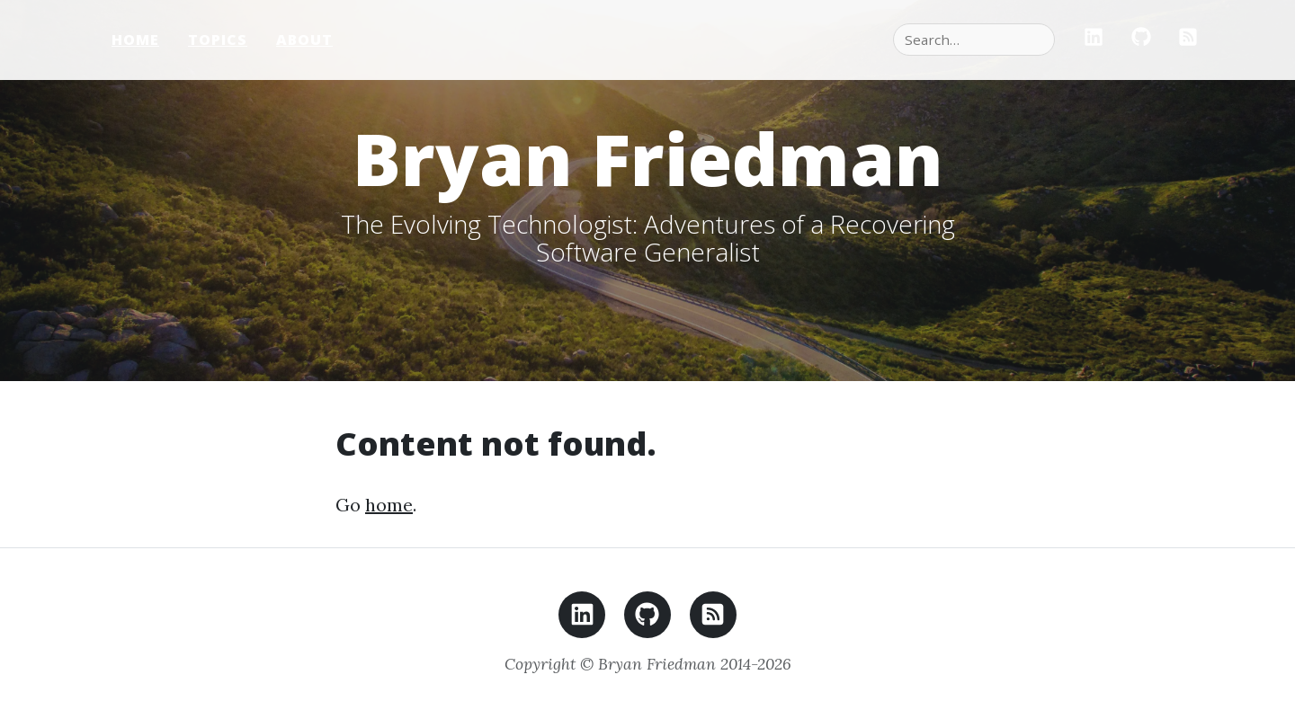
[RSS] (1188, 40)
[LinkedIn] (1093, 40)
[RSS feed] (713, 619)
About (304, 39)
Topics (217, 39)
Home (135, 39)
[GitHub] (1141, 40)
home (389, 504)
